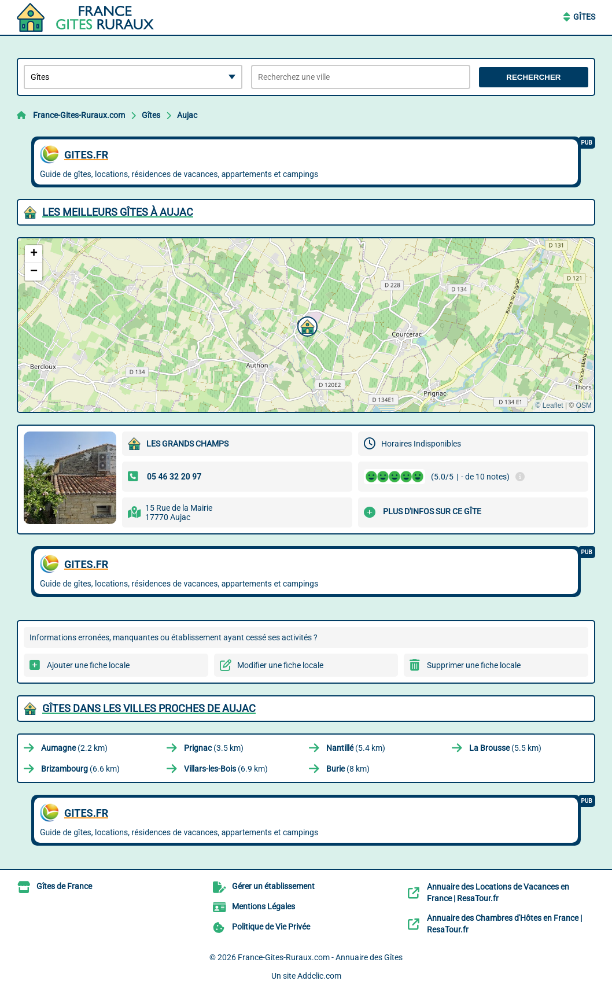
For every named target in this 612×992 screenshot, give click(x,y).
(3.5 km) (214, 748)
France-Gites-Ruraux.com (79, 115)
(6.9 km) (226, 768)
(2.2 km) (74, 748)
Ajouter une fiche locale (88, 665)
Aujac (187, 115)
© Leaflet (549, 405)
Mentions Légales (263, 906)
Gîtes (584, 16)
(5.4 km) (355, 748)
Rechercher (533, 77)
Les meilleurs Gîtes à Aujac (117, 212)
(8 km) (348, 768)
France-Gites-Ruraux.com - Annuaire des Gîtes (320, 957)
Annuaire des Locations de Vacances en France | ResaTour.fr (498, 892)
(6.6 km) (80, 768)
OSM (584, 405)
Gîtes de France (64, 886)
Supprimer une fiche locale (474, 665)
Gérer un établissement (273, 886)
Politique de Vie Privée (271, 926)
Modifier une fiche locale (280, 665)
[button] (306, 325)
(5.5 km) (505, 748)
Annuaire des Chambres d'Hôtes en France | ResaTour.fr (504, 923)
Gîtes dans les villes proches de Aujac (149, 708)
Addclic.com (319, 975)
